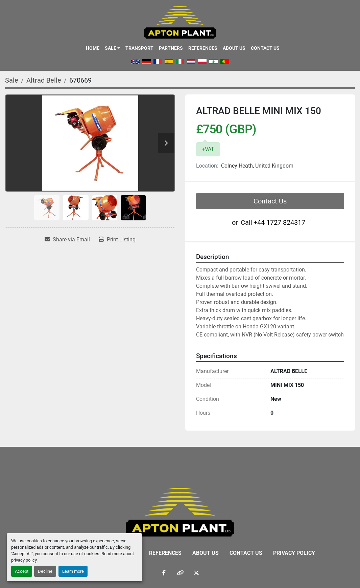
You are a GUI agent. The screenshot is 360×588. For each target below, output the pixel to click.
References (202, 48)
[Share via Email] (67, 239)
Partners (171, 48)
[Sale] (11, 80)
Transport (139, 48)
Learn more (73, 571)
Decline (45, 571)
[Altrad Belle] (43, 80)
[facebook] (164, 573)
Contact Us (265, 48)
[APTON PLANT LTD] (180, 511)
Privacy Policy (294, 553)
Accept (21, 571)
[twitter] (196, 573)
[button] (112, 48)
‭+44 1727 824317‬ (279, 222)
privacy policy (24, 560)
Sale (110, 48)
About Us (234, 48)
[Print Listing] (117, 239)
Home (92, 48)
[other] (180, 573)
